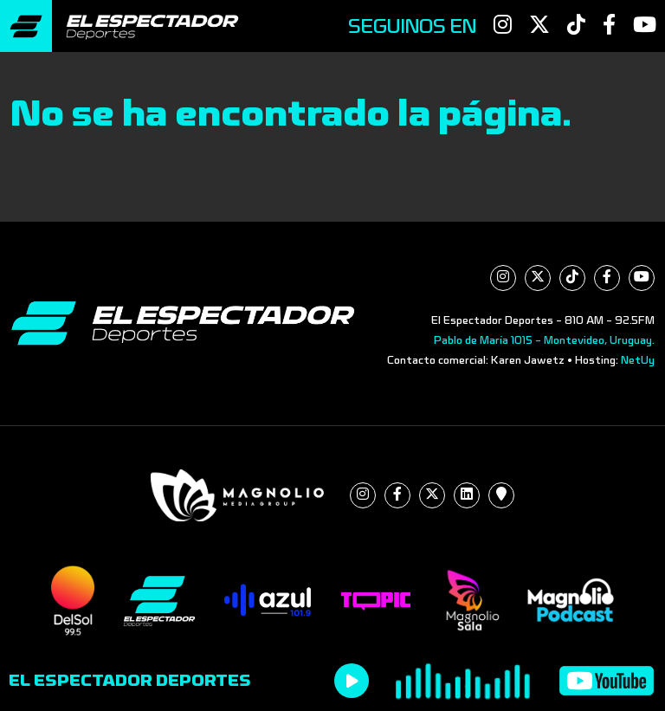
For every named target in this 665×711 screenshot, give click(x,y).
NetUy (638, 360)
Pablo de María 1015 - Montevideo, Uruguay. (544, 340)
